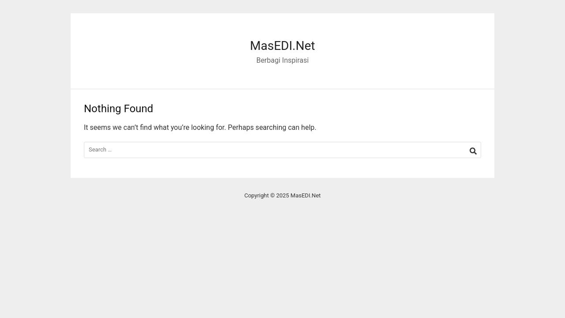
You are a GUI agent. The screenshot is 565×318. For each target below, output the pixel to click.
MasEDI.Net (282, 45)
